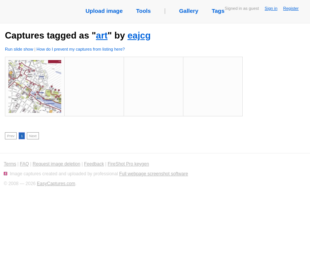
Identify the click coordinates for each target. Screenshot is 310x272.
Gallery (188, 11)
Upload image (103, 11)
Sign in (271, 8)
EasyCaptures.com (56, 183)
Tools (143, 11)
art (102, 35)
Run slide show (19, 49)
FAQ (24, 164)
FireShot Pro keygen (128, 164)
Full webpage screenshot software (153, 173)
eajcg (138, 35)
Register (291, 8)
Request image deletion (56, 164)
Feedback (94, 164)
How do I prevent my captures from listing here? (81, 49)
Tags (218, 11)
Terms (10, 164)
